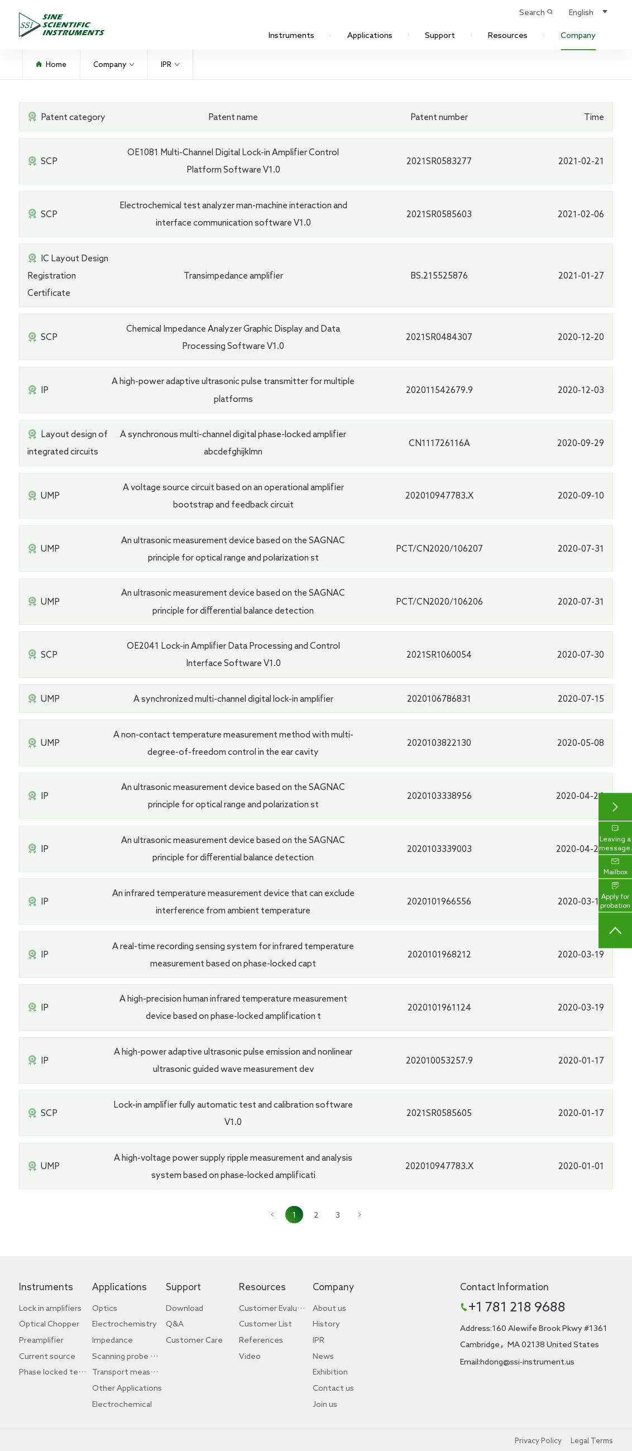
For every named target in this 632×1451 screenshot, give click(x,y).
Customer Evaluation (274, 1308)
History (326, 1323)
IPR (170, 64)
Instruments (291, 35)
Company (578, 35)
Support (440, 35)
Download (184, 1308)
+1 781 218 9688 (517, 1306)
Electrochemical (122, 1404)
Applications (369, 35)
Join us (325, 1404)
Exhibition (330, 1371)
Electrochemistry (124, 1323)
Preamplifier (41, 1339)
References (261, 1339)
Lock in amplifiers (50, 1308)
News (323, 1356)
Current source (47, 1356)
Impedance (112, 1339)
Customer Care (194, 1339)
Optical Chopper (49, 1323)
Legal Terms (592, 1440)
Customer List (265, 1323)
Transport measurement (127, 1371)
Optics (104, 1308)
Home (51, 64)
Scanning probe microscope (127, 1356)
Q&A (175, 1323)
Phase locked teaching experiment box (54, 1371)
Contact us (333, 1387)
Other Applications (127, 1387)
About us (329, 1308)
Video (250, 1356)
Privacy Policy (538, 1440)
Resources (508, 35)
